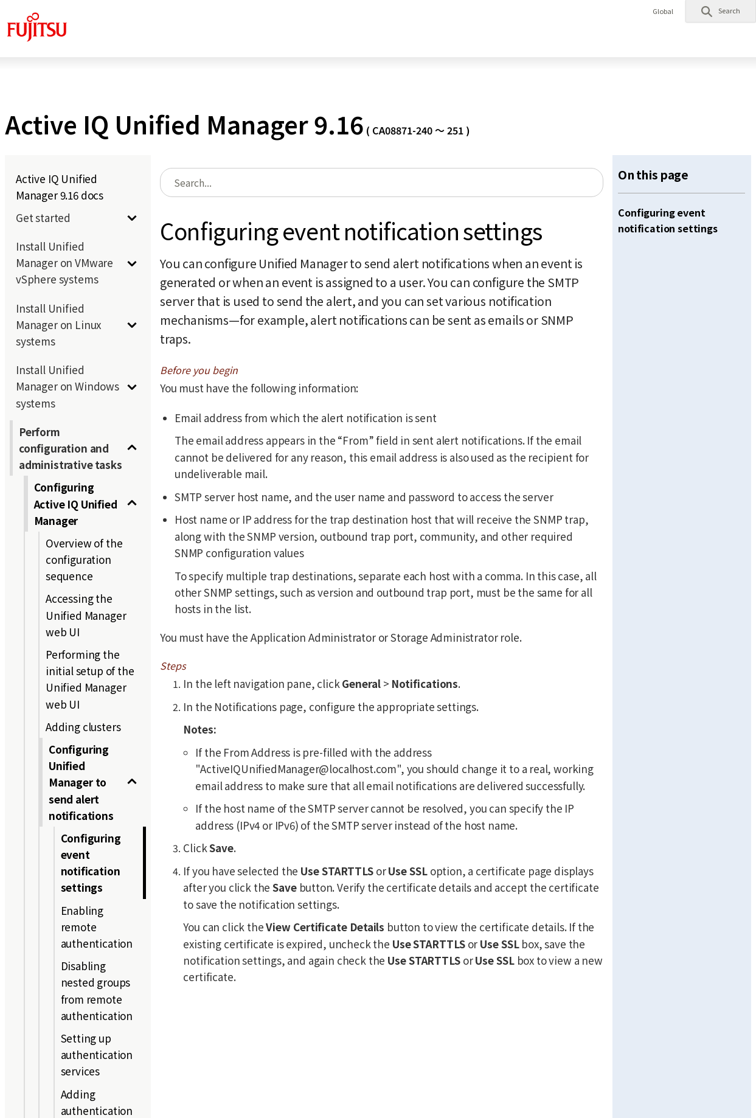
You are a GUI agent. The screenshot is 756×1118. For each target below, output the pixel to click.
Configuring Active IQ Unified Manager (75, 503)
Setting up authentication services (97, 1054)
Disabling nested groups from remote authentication (97, 990)
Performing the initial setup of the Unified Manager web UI (90, 679)
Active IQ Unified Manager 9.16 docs (59, 187)
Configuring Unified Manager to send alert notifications (81, 782)
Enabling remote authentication (97, 927)
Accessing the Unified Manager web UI (86, 615)
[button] (720, 11)
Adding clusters (83, 726)
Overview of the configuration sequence (84, 559)
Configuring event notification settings (91, 862)
